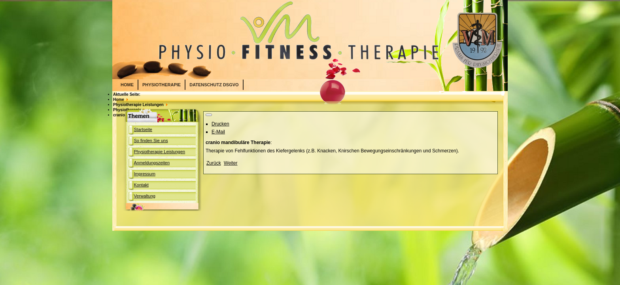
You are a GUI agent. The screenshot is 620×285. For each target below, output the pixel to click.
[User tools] (209, 115)
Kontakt (141, 184)
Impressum (144, 173)
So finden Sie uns (151, 140)
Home (127, 84)
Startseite (143, 129)
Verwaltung (144, 196)
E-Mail (218, 132)
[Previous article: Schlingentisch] (214, 163)
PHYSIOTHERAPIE (161, 84)
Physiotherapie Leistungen (159, 151)
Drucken (220, 124)
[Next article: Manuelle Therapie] (230, 163)
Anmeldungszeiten (152, 162)
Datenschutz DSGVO (213, 84)
